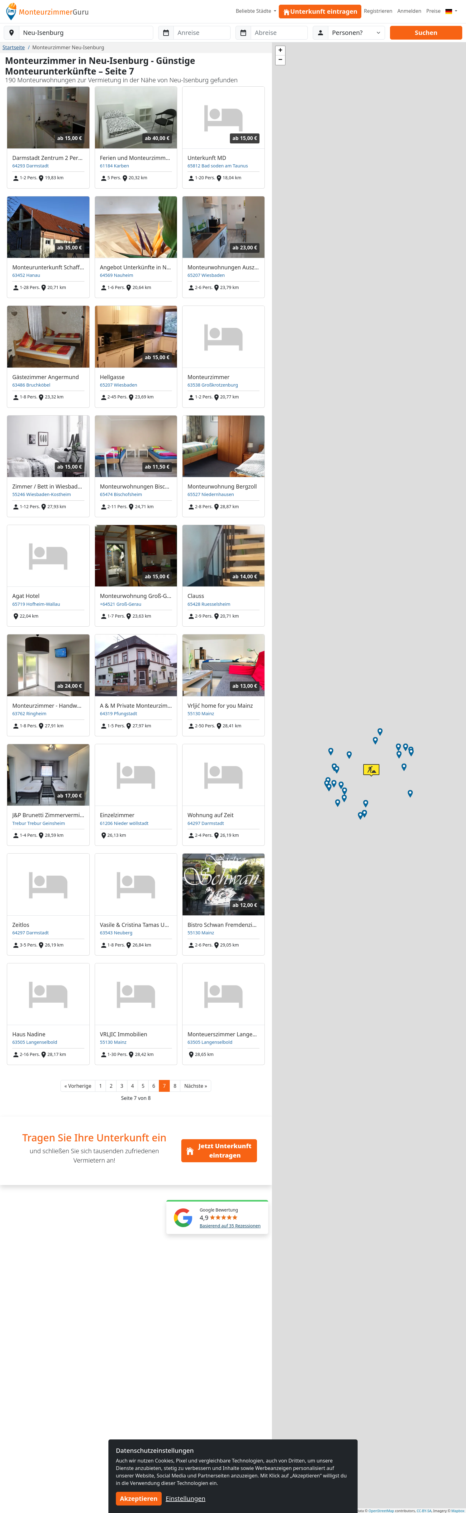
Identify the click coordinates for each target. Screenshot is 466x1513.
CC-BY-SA (424, 1510)
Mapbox (457, 1510)
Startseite (13, 47)
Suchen (426, 32)
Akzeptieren (139, 1498)
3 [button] (121, 1085)
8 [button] (175, 1085)
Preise (433, 10)
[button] (77, 1086)
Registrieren (378, 10)
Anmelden (409, 10)
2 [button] (111, 1085)
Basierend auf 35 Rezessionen (230, 1226)
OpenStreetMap (381, 1510)
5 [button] (143, 1085)
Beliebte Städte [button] (254, 10)
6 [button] (153, 1085)
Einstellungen (186, 1498)
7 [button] (164, 1085)
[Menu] (451, 11)
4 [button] (132, 1085)
